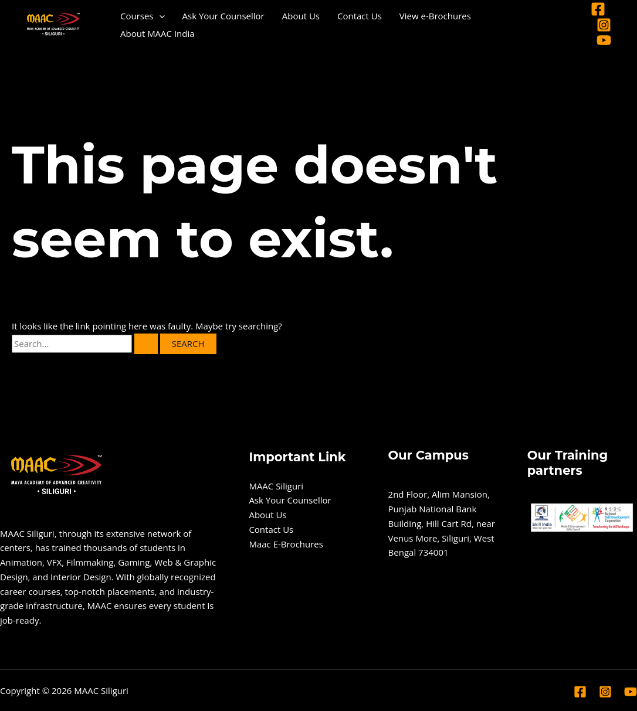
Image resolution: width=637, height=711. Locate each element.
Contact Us (359, 16)
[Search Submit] (146, 344)
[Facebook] (598, 9)
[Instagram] (604, 25)
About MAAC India (157, 33)
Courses (142, 16)
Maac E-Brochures (286, 544)
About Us (301, 16)
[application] (159, 16)
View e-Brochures (435, 16)
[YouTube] (604, 40)
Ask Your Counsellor (223, 16)
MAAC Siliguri (276, 486)
